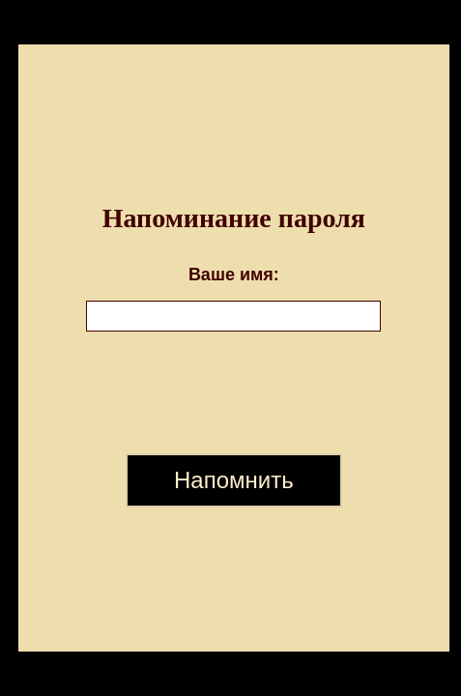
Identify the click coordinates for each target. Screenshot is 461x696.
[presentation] (234, 392)
